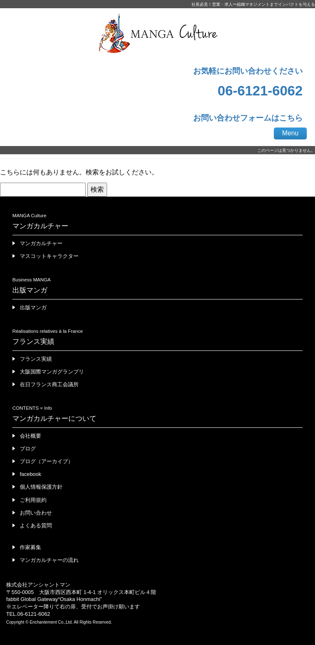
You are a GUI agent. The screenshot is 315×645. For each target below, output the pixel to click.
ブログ (28, 448)
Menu (290, 133)
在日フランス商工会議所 (49, 384)
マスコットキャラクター (49, 256)
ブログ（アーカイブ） (46, 461)
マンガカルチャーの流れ (49, 560)
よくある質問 (36, 525)
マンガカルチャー (41, 243)
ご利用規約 (33, 500)
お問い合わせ (36, 513)
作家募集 (30, 547)
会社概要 (30, 436)
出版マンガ (33, 307)
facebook (30, 474)
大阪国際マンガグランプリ (52, 372)
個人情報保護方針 (41, 487)
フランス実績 (36, 359)
